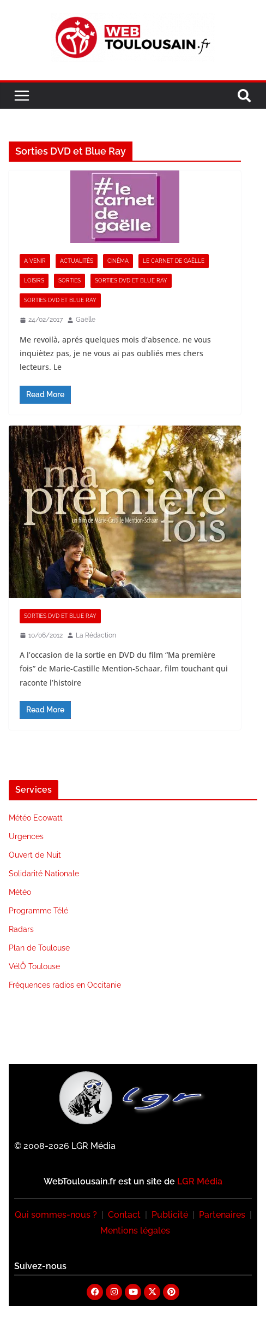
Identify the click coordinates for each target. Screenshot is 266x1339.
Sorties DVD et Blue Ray (131, 281)
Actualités (76, 261)
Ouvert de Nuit (35, 855)
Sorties (69, 281)
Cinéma (118, 261)
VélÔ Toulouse (34, 966)
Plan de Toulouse (39, 947)
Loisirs (34, 281)
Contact (124, 1215)
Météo (20, 892)
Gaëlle (85, 319)
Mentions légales (135, 1230)
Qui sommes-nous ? (56, 1215)
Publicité (170, 1215)
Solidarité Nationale (44, 873)
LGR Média (199, 1181)
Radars (21, 929)
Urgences (26, 836)
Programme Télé (38, 910)
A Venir (35, 261)
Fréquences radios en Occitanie (65, 985)
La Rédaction (96, 635)
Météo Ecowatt (36, 817)
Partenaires (222, 1215)
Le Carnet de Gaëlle (173, 261)
